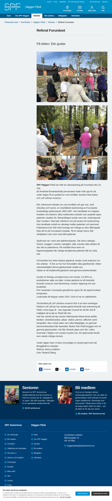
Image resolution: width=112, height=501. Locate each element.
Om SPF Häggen (22, 16)
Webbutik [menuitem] (63, 2)
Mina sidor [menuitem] (92, 8)
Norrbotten (25, 22)
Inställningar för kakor (100, 493)
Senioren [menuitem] (105, 2)
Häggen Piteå (39, 22)
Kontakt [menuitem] (80, 8)
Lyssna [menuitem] (49, 2)
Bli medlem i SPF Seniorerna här (91, 414)
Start (9, 16)
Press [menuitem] (55, 2)
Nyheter (37, 16)
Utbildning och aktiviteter (16, 448)
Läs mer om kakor (65, 497)
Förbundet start (11, 22)
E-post (87, 369)
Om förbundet (12, 435)
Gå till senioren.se (32, 408)
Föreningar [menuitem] (67, 8)
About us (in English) (15, 458)
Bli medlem (49, 16)
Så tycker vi (11, 453)
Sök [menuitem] (103, 8)
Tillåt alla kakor (83, 493)
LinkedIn (72, 369)
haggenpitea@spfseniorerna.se (80, 446)
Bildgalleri (62, 16)
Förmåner (11, 444)
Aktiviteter (75, 16)
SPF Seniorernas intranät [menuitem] (76, 2)
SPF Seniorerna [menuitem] (95, 2)
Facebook (47, 369)
